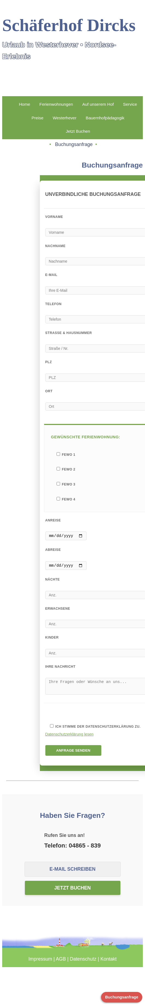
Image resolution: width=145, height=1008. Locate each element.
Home (24, 104)
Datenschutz (83, 963)
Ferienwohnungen (56, 104)
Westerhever (64, 118)
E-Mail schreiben (72, 873)
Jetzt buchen (72, 892)
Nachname (55, 246)
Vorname (54, 217)
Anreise (53, 520)
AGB (61, 963)
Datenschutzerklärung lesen (69, 738)
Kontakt (108, 963)
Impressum (40, 963)
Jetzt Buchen (78, 131)
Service (130, 104)
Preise (37, 118)
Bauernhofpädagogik (105, 118)
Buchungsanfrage (121, 997)
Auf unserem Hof (98, 104)
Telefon (53, 304)
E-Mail (51, 275)
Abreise (53, 550)
